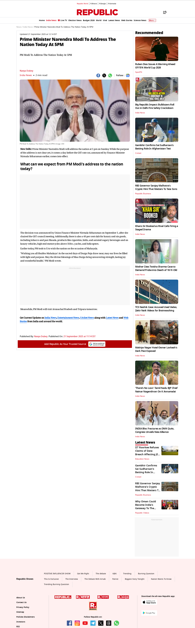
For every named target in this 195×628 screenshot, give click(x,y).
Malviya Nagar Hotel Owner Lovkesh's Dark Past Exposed (156, 349)
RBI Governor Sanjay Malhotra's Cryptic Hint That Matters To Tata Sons (156, 187)
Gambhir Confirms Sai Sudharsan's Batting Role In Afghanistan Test (154, 146)
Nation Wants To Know (161, 579)
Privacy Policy (22, 607)
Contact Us (21, 602)
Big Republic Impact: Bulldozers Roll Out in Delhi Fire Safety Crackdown (154, 106)
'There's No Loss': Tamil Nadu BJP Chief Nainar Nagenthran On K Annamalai (156, 389)
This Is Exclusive (51, 579)
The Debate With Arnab (95, 579)
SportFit (138, 72)
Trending (127, 573)
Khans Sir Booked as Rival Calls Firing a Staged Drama (156, 227)
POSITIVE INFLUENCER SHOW (57, 573)
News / (19, 27)
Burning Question (146, 573)
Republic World (82, 3)
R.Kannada (112, 3)
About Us (20, 597)
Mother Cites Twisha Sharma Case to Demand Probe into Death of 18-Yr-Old (156, 268)
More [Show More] (152, 20)
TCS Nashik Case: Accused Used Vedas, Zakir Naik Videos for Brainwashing (156, 308)
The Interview (71, 579)
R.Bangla (102, 3)
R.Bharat (93, 3)
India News (26, 75)
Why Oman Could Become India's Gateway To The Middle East (145, 507)
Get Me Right (83, 573)
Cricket (138, 153)
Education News (142, 459)
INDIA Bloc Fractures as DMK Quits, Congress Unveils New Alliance (154, 430)
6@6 (115, 573)
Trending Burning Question (56, 584)
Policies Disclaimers (25, 617)
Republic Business (143, 194)
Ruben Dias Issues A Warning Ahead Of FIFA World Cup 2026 (155, 65)
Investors (20, 621)
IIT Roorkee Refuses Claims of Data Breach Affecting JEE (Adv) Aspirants (147, 453)
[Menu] (163, 12)
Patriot (115, 579)
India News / (28, 27)
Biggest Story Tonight (134, 579)
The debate (101, 573)
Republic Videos (142, 513)
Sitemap (20, 612)
